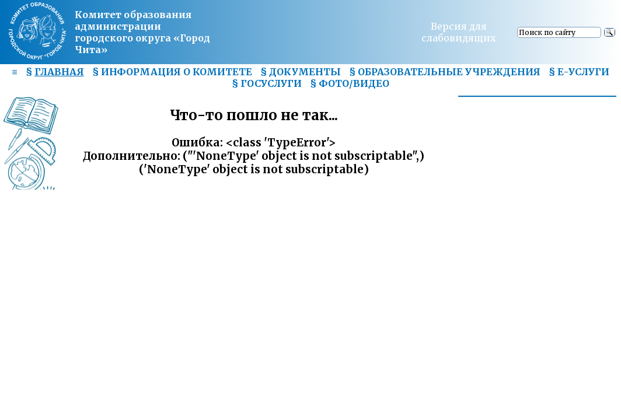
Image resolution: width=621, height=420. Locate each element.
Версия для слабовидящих (458, 32)
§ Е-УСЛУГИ (579, 72)
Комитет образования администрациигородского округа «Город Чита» (142, 32)
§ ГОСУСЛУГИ (267, 83)
